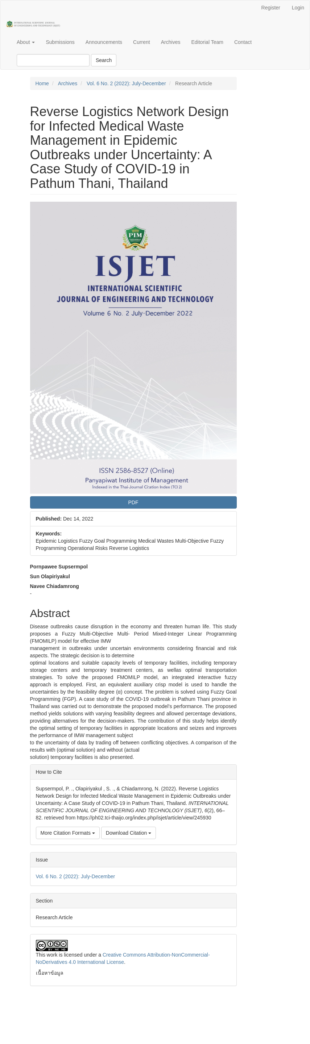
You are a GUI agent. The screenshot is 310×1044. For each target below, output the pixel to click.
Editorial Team (207, 42)
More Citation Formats (68, 833)
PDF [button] (133, 502)
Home (42, 83)
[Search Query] (53, 60)
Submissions (60, 42)
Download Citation (129, 833)
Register (270, 8)
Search (104, 60)
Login (298, 8)
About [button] (26, 42)
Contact (243, 42)
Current (141, 42)
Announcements (104, 42)
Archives (171, 42)
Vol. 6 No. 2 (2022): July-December (126, 83)
